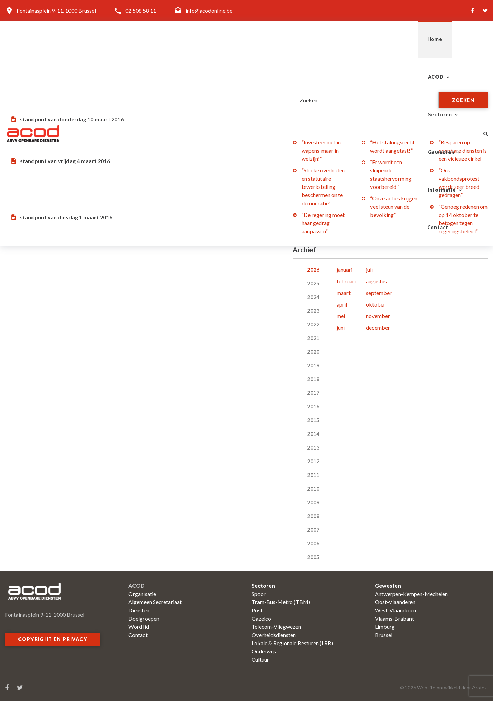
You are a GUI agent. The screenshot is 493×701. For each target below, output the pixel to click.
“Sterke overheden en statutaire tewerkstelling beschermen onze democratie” (323, 186)
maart (344, 292)
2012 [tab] (313, 461)
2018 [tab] (313, 379)
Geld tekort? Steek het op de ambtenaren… (126, 142)
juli (369, 269)
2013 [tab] (313, 447)
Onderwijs (264, 651)
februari (346, 281)
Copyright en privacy (52, 639)
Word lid (138, 626)
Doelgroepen (143, 618)
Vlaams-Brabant (394, 618)
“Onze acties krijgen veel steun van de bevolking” (393, 206)
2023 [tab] (313, 310)
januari (344, 269)
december (378, 327)
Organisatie (142, 593)
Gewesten (348, 39)
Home (215, 39)
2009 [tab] (313, 502)
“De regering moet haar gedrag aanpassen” (323, 222)
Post (257, 610)
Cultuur (260, 659)
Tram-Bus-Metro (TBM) (281, 602)
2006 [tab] (313, 543)
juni (341, 327)
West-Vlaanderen (395, 610)
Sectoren (297, 39)
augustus (376, 281)
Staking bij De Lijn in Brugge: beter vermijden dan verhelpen (132, 93)
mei (341, 316)
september (379, 292)
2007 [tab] (313, 529)
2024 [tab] (313, 297)
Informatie (402, 39)
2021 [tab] (313, 338)
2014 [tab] (313, 433)
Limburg (385, 626)
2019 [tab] (313, 365)
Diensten (138, 610)
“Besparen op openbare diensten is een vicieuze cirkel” (463, 150)
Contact (452, 39)
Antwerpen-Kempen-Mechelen (411, 593)
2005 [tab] (313, 557)
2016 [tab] (313, 406)
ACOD (250, 39)
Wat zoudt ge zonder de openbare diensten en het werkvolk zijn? (134, 191)
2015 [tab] (313, 420)
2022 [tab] (313, 324)
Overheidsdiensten (274, 635)
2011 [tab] (313, 474)
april (342, 304)
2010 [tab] (313, 488)
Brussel (383, 635)
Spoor (259, 593)
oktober (375, 304)
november (378, 316)
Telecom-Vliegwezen (276, 626)
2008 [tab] (313, 515)
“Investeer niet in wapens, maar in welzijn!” (321, 150)
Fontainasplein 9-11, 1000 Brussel (56, 10)
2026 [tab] (313, 269)
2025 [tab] (313, 283)
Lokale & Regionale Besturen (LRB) (292, 643)
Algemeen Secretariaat (155, 602)
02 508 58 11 (140, 10)
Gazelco (261, 618)
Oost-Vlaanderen (395, 602)
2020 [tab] (313, 351)
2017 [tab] (313, 392)
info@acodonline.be (209, 10)
